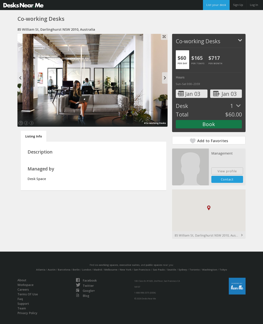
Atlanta (40, 269)
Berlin (76, 269)
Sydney (182, 269)
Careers (23, 289)
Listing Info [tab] (33, 136)
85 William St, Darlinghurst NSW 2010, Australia (209, 235)
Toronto (194, 269)
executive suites (129, 265)
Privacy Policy (27, 313)
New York (125, 269)
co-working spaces (106, 265)
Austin (52, 269)
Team (21, 308)
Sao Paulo (159, 269)
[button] (209, 207)
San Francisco (142, 269)
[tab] (182, 59)
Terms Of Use (27, 294)
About (21, 280)
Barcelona (64, 269)
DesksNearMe (23, 5)
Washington (209, 269)
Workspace (25, 285)
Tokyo (223, 269)
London (86, 269)
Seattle (171, 269)
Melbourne (110, 269)
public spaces (154, 265)
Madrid (98, 269)
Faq (20, 299)
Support (23, 304)
